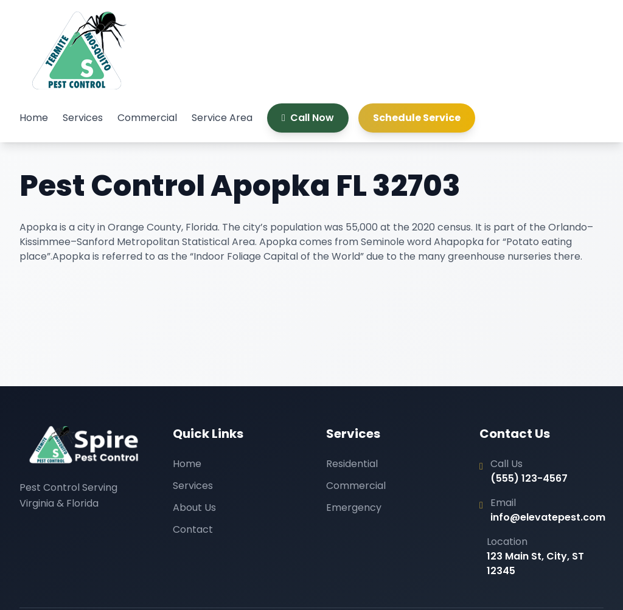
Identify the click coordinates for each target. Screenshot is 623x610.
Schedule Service (417, 118)
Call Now (308, 118)
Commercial (147, 118)
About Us (194, 508)
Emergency (353, 508)
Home (33, 118)
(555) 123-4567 (529, 478)
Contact (193, 529)
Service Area (222, 118)
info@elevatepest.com (547, 517)
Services (83, 118)
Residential (352, 464)
